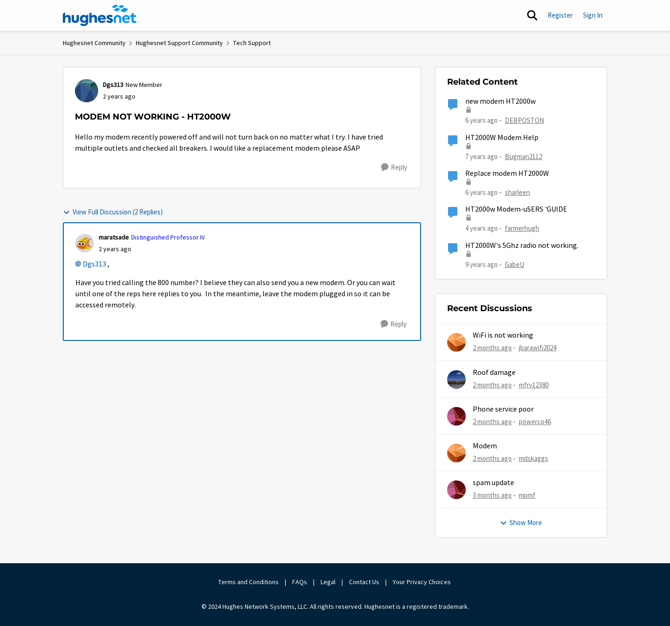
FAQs (299, 582)
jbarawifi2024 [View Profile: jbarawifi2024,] (537, 347)
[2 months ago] (492, 348)
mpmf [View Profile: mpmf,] (527, 495)
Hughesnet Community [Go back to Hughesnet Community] (94, 43)
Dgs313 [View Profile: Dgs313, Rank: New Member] (113, 84)
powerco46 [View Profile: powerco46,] (535, 421)
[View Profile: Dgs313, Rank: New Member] (86, 90)
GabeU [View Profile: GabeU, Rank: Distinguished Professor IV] (514, 264)
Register (560, 15)
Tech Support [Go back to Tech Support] (252, 43)
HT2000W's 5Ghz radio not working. (521, 245)
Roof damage (494, 372)
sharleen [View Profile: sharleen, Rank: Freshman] (517, 192)
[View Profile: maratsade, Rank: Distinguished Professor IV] (84, 243)
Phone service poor (503, 409)
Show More (521, 522)
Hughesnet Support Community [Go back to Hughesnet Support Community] (179, 43)
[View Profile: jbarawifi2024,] (456, 342)
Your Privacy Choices (422, 582)
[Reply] (394, 167)
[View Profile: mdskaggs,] (456, 453)
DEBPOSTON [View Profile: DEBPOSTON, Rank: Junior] (524, 120)
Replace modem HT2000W (507, 173)
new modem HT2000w (500, 101)
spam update (493, 482)
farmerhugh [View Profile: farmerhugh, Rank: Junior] (522, 228)
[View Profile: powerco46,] (456, 416)
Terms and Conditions (248, 582)
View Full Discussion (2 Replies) (113, 211)
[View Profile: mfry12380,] (456, 379)
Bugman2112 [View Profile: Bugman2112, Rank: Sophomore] (523, 156)
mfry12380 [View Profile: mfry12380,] (534, 384)
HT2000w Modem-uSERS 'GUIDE (516, 209)
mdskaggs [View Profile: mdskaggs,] (533, 458)
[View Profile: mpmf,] (456, 489)
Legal (328, 582)
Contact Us (364, 582)
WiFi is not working (503, 335)
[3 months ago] (492, 495)
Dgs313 (94, 264)
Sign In (593, 15)
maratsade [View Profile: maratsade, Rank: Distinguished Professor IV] (114, 237)
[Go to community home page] (101, 15)
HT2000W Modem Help (501, 137)
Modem (485, 446)
